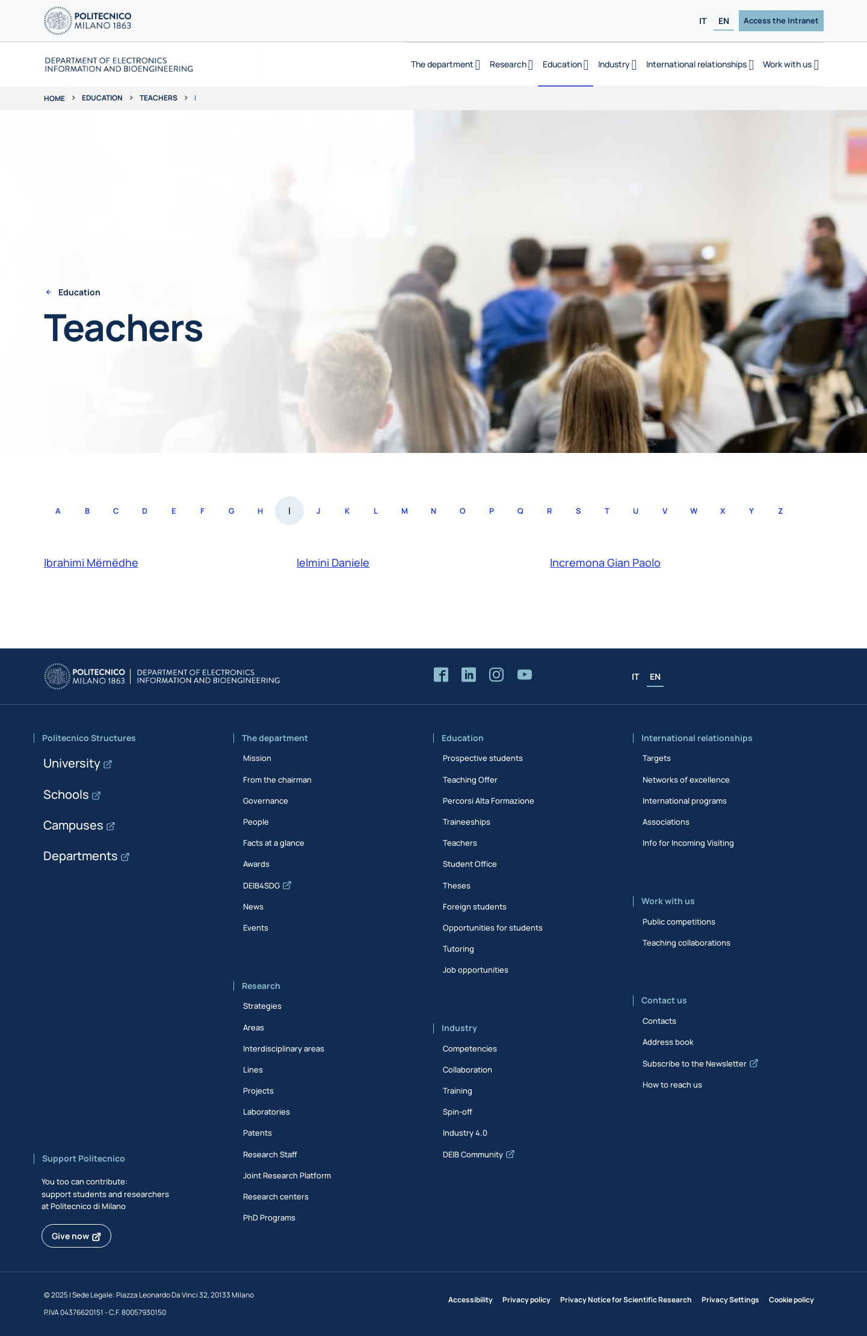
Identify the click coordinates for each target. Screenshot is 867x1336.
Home (54, 98)
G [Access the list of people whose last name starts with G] (231, 510)
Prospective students (483, 758)
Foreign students (475, 906)
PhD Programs (269, 1217)
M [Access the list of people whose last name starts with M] (404, 510)
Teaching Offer (470, 779)
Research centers (276, 1196)
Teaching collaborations (686, 942)
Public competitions (679, 921)
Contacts (659, 1020)
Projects (258, 1090)
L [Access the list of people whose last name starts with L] (376, 510)
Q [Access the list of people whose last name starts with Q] (520, 510)
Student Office (470, 863)
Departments (80, 856)
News (253, 906)
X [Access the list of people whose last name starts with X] (722, 510)
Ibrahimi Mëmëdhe (91, 562)
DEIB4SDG (261, 885)
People (256, 821)
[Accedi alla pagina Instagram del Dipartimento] (496, 675)
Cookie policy (791, 1299)
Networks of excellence (686, 779)
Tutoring (458, 948)
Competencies (470, 1048)
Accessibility (470, 1299)
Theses (457, 885)
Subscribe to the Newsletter (695, 1063)
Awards (256, 863)
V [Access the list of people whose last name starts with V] (664, 510)
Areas (253, 1027)
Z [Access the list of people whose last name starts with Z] (780, 510)
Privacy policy (526, 1299)
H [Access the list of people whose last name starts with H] (260, 510)
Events (255, 927)
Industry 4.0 (465, 1132)
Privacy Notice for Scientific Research (626, 1299)
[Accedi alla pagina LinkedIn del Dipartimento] (468, 675)
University (71, 763)
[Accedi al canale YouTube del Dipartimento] (524, 675)
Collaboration (467, 1069)
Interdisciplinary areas (283, 1048)
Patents (257, 1132)
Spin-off (457, 1111)
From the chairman (277, 779)
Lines (253, 1069)
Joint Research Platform (287, 1175)
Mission (257, 758)
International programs (685, 800)
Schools (66, 794)
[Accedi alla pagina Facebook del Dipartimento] (441, 675)
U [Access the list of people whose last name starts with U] (635, 510)
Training (457, 1090)
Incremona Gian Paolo (605, 562)
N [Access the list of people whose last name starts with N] (433, 510)
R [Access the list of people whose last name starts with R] (549, 510)
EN (723, 20)
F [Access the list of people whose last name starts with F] (202, 510)
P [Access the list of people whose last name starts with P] (491, 510)
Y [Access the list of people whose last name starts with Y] (751, 510)
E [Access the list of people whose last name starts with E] (173, 510)
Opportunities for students (493, 927)
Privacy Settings (730, 1299)
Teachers (158, 98)
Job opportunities (475, 969)
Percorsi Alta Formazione (488, 800)
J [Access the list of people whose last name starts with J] (318, 510)
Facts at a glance (273, 842)
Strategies (262, 1005)
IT (702, 20)
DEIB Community (473, 1154)
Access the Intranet (781, 20)
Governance (265, 800)
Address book (668, 1041)
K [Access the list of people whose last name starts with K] (347, 510)
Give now (70, 1236)
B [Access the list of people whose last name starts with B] (87, 510)
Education (102, 98)
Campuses (73, 825)
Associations (666, 821)
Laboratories (266, 1111)
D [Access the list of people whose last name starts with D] (144, 510)
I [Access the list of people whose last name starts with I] (289, 510)
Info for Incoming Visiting (688, 842)
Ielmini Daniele (333, 562)
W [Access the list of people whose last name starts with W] (693, 510)
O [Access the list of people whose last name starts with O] (463, 510)
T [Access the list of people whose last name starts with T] (607, 510)
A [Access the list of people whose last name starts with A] (58, 510)
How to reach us (672, 1084)
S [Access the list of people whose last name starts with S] (578, 510)
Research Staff (270, 1154)
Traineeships (466, 821)
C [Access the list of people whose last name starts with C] (116, 510)
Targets (657, 758)
